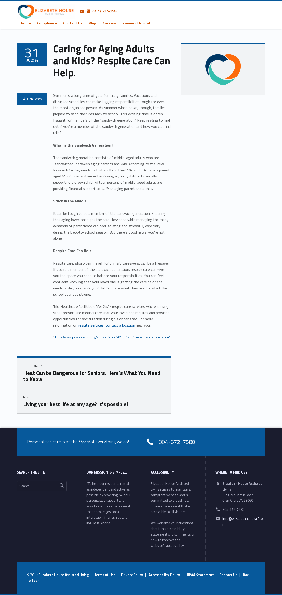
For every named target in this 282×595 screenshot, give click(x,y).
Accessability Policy (164, 574)
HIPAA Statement (200, 574)
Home (26, 23)
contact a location (120, 325)
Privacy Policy (132, 574)
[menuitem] (25, 23)
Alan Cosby (34, 98)
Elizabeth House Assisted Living (64, 574)
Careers (109, 23)
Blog (92, 23)
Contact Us (72, 23)
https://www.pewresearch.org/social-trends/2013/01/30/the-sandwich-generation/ (112, 337)
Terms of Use (104, 574)
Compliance (47, 23)
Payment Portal (136, 23)
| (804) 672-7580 (99, 11)
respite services (91, 325)
